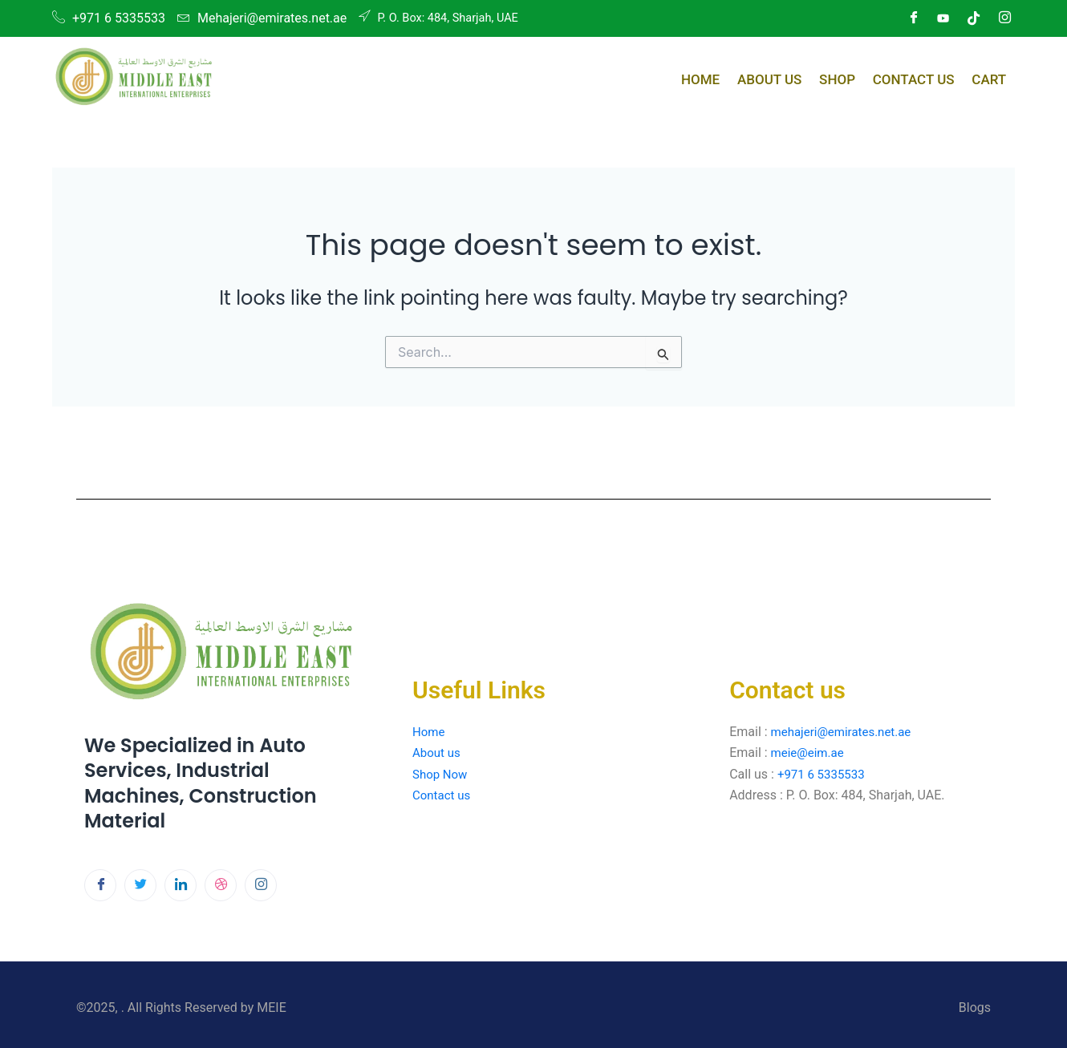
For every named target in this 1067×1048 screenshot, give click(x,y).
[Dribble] (974, 18)
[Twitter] (140, 885)
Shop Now (441, 774)
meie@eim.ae (810, 752)
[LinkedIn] (943, 18)
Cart (991, 77)
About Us (785, 77)
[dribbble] (221, 885)
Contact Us (920, 77)
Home (721, 77)
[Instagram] (1004, 18)
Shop (848, 77)
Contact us (443, 795)
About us (439, 752)
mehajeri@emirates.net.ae (845, 731)
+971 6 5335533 (823, 774)
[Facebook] (913, 18)
